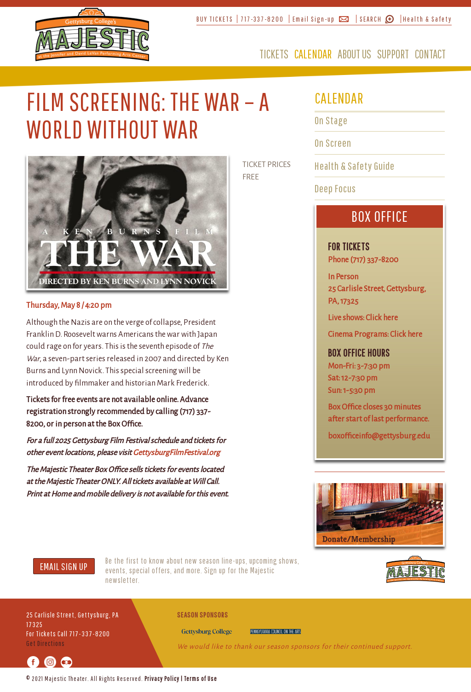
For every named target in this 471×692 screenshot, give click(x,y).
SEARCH (371, 19)
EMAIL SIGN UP (64, 566)
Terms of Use (200, 678)
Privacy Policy (161, 678)
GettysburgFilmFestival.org (176, 452)
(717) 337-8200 (374, 259)
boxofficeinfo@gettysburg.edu (379, 436)
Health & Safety (427, 19)
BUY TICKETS (214, 19)
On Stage (331, 120)
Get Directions (45, 643)
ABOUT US (354, 54)
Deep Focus (335, 188)
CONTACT (430, 54)
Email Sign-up (314, 19)
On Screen (333, 142)
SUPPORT (393, 54)
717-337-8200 (262, 19)
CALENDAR (313, 54)
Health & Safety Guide (355, 165)
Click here (382, 317)
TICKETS (273, 54)
